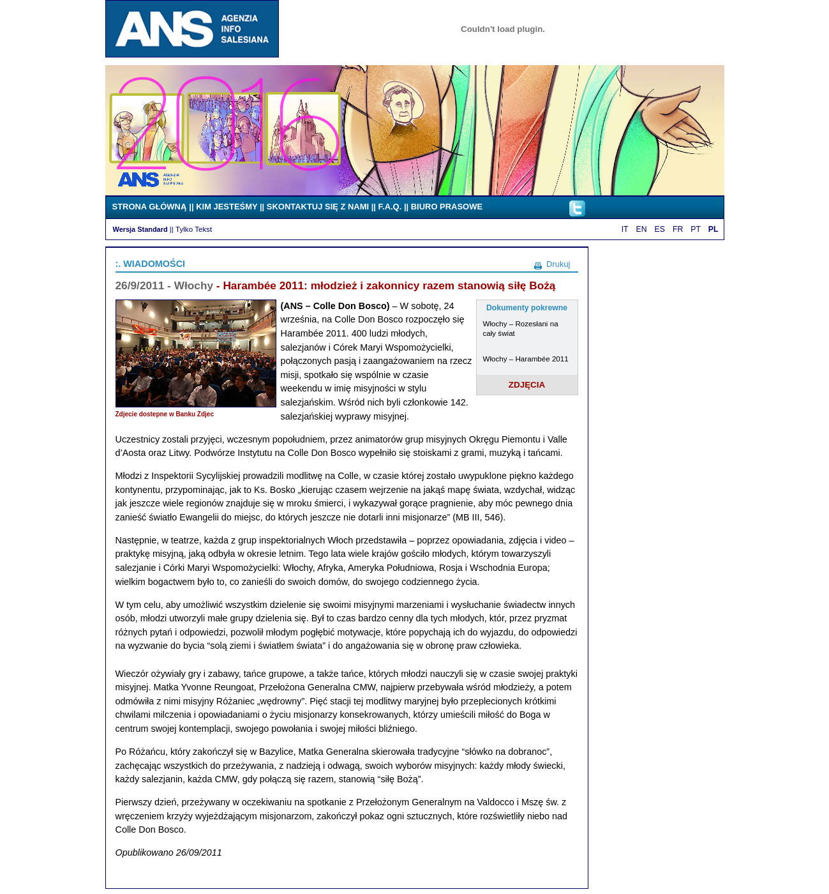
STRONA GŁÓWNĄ (149, 206)
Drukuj (558, 264)
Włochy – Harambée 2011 (526, 358)
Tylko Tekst (194, 229)
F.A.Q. (390, 206)
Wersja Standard (140, 229)
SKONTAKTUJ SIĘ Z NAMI (318, 206)
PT (696, 229)
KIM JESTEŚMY (226, 206)
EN (641, 229)
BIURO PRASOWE (446, 206)
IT (625, 229)
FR (678, 229)
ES (660, 229)
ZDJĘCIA (527, 385)
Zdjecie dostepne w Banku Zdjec (165, 414)
